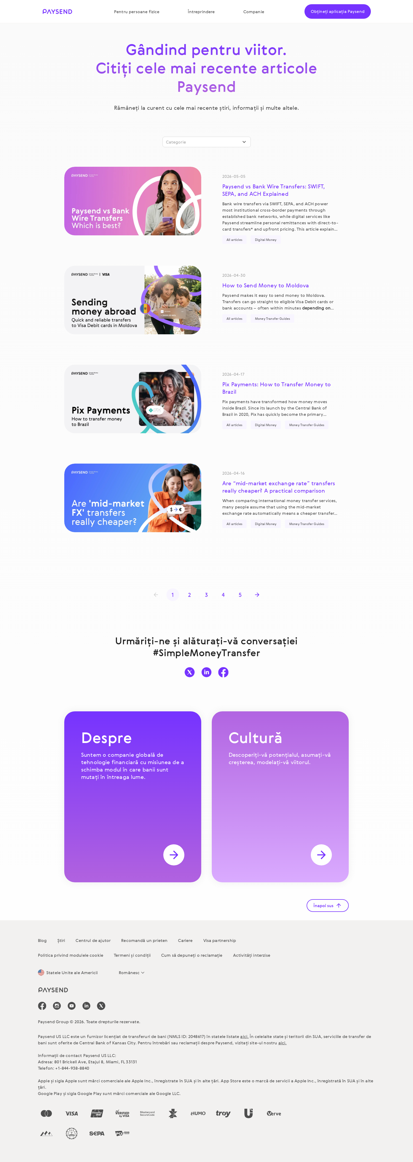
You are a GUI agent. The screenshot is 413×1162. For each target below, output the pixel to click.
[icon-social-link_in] (57, 1006)
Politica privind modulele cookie (70, 955)
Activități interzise (251, 955)
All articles (234, 239)
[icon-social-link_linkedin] (86, 1006)
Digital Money (266, 239)
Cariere (185, 940)
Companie (253, 12)
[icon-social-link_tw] (101, 1006)
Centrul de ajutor (93, 940)
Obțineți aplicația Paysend (338, 11)
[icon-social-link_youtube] (71, 1006)
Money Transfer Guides (272, 318)
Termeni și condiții (132, 955)
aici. (244, 1036)
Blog (42, 940)
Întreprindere (201, 12)
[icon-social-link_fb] (42, 1006)
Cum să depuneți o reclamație (191, 955)
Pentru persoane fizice (137, 12)
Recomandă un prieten (144, 940)
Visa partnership (219, 940)
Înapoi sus (327, 905)
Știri (61, 940)
